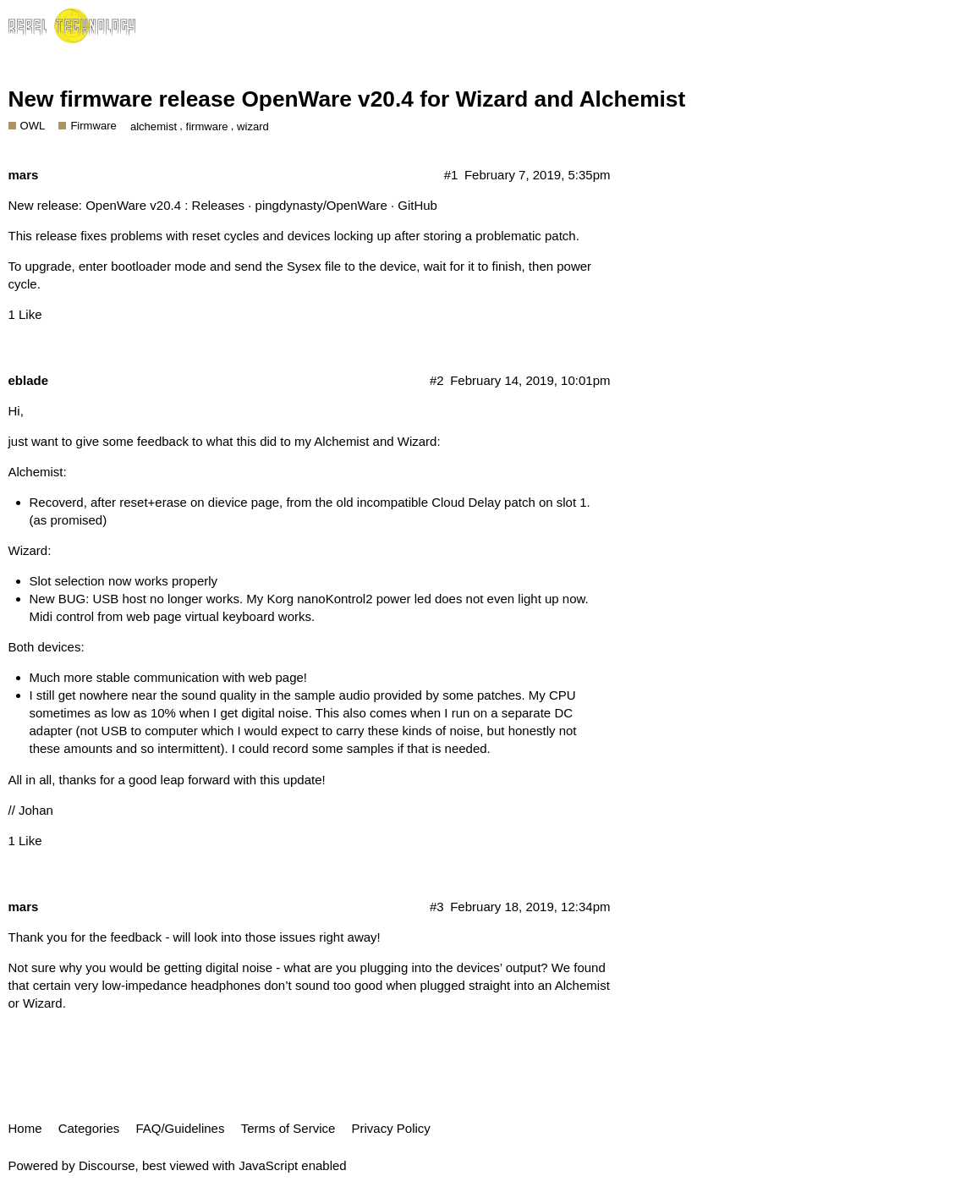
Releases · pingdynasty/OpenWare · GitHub (314, 205)
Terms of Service (288, 1128)
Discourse (107, 1165)
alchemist (153, 126)
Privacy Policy (391, 1128)
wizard (253, 126)
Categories (89, 1128)
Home (25, 1128)
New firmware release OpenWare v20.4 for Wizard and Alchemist (347, 99)
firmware (207, 126)
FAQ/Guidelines (179, 1128)
